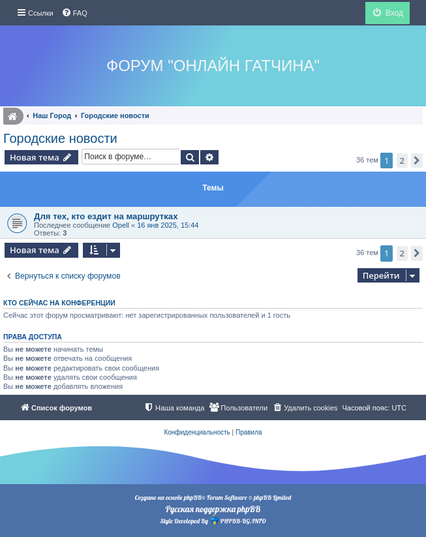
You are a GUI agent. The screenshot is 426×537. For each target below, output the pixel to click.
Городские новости (60, 138)
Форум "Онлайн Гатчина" (213, 65)
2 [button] (402, 160)
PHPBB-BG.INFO (237, 519)
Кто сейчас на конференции (59, 303)
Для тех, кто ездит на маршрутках (106, 216)
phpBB (193, 497)
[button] (417, 160)
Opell (120, 225)
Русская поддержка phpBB (213, 509)
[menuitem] (74, 13)
